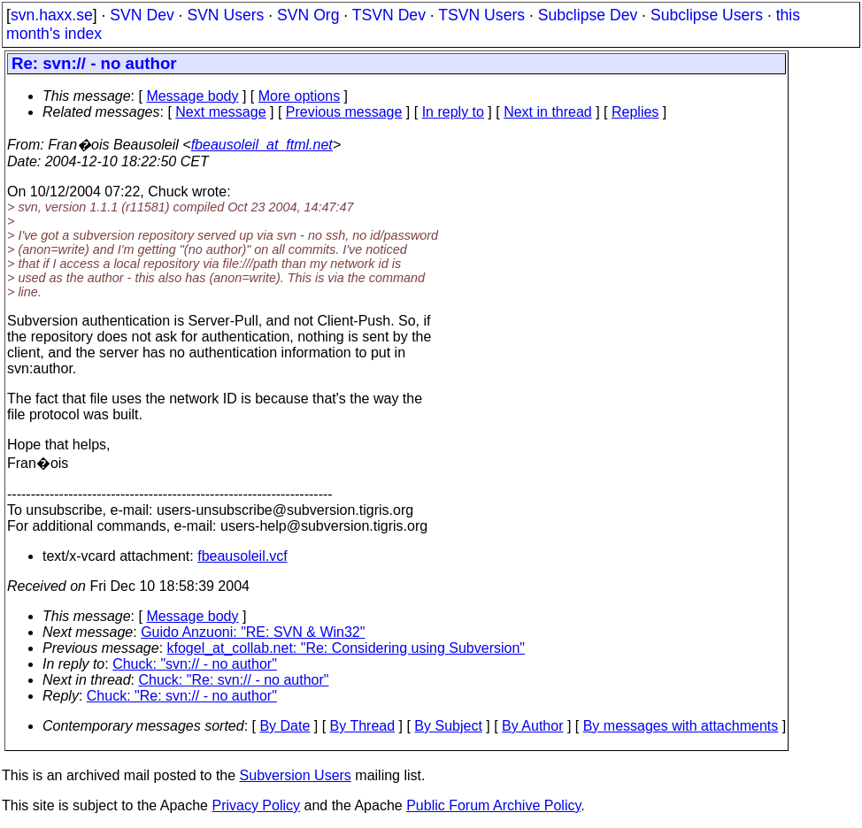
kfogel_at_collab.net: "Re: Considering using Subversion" (346, 648)
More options (299, 96)
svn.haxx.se (52, 15)
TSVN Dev (389, 15)
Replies (635, 111)
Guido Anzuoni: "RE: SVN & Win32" (253, 632)
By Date (284, 725)
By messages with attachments (681, 725)
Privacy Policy (256, 805)
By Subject (447, 725)
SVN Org (308, 15)
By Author (532, 725)
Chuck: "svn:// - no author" (194, 663)
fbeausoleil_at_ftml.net (262, 144)
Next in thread (548, 111)
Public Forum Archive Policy (493, 805)
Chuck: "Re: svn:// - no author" (234, 679)
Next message (220, 111)
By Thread (363, 725)
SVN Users (225, 15)
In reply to (453, 111)
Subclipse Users (706, 15)
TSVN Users (481, 15)
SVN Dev (141, 15)
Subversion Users (295, 775)
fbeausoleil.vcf (242, 556)
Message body (192, 96)
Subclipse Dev (587, 15)
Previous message (344, 111)
